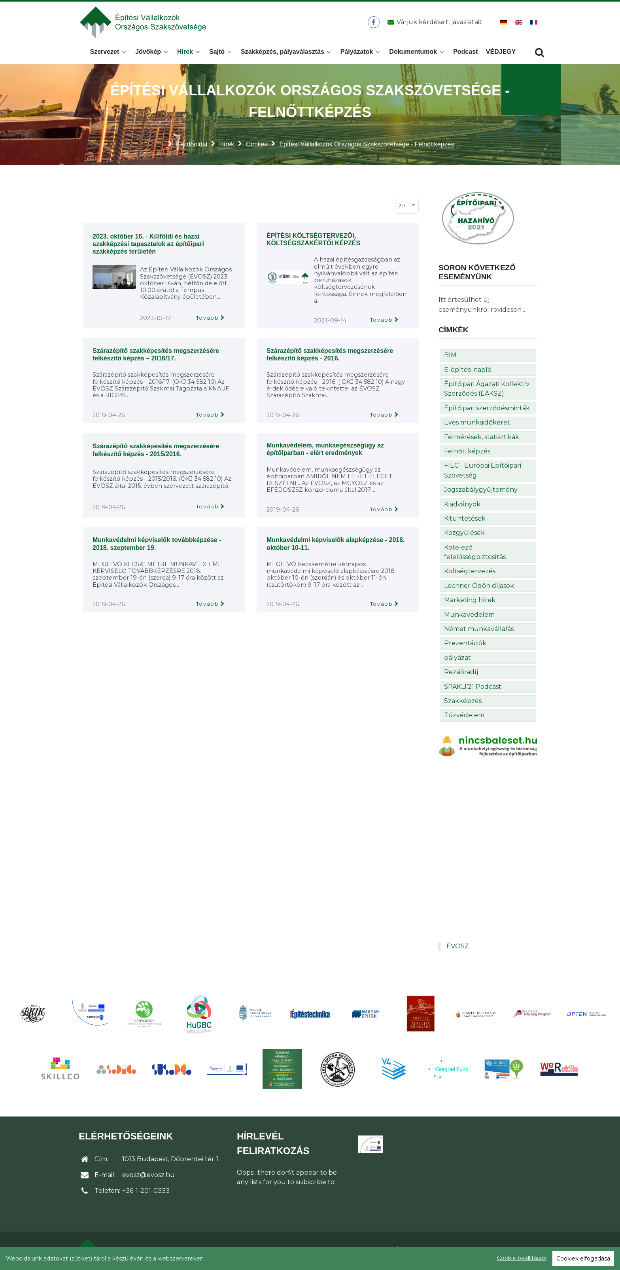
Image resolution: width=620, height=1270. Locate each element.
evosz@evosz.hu (148, 1177)
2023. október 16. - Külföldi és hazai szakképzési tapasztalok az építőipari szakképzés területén (148, 246)
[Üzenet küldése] (433, 23)
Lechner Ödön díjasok (479, 588)
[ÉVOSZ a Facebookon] (373, 23)
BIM (450, 357)
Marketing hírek (469, 602)
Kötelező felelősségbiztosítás (475, 554)
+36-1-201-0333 (146, 1193)
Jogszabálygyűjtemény (481, 492)
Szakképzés (463, 703)
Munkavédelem (469, 617)
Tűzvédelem (464, 717)
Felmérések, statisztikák (481, 439)
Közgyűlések (464, 535)
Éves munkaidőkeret (477, 424)
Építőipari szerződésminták (487, 410)
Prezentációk (465, 645)
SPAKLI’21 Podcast (472, 689)
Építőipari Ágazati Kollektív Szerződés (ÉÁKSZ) (486, 391)
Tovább (207, 320)
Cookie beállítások (521, 1258)
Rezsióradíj (461, 674)
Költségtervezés (469, 573)
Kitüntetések (465, 521)
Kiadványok (462, 506)
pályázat (457, 660)
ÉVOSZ (457, 948)
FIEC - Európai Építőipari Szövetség (482, 472)
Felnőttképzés (467, 453)
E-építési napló (467, 372)
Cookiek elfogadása (583, 1258)
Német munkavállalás (479, 631)
